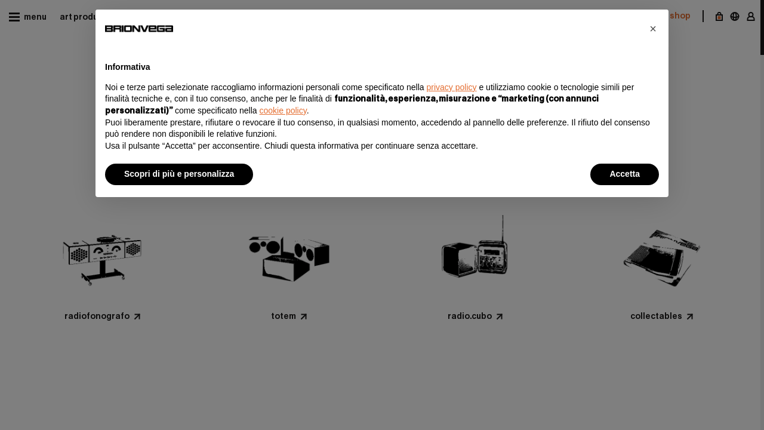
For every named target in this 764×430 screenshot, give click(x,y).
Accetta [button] (624, 174)
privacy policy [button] (452, 87)
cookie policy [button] (283, 110)
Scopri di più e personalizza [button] (179, 174)
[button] (653, 28)
